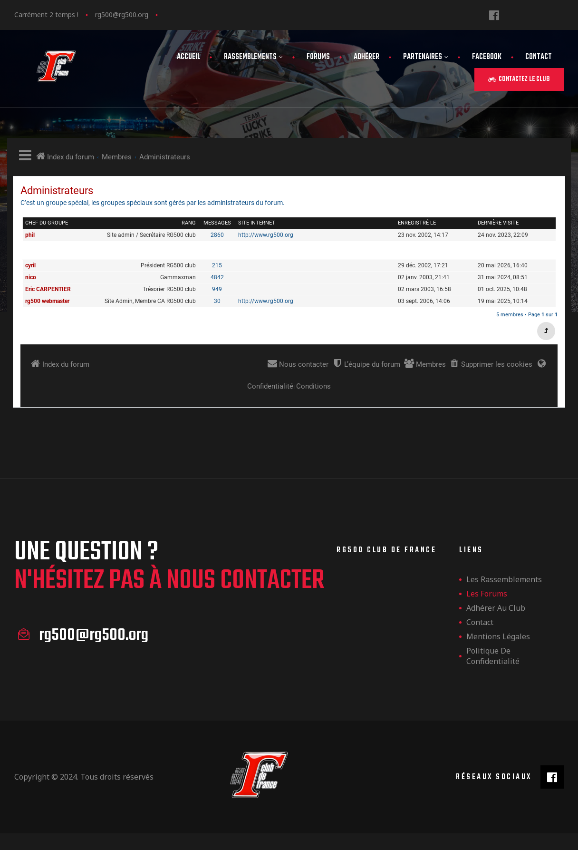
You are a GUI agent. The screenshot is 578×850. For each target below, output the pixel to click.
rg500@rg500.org (121, 14)
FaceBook (486, 57)
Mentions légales (498, 636)
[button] (519, 79)
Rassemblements (253, 57)
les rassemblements (504, 579)
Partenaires (425, 57)
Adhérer (366, 57)
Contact (538, 57)
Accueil (188, 57)
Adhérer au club (495, 608)
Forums (318, 57)
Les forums (486, 593)
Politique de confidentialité (493, 655)
